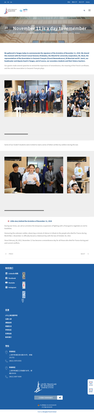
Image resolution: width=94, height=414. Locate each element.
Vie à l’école (74, 33)
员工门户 (81, 2)
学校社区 (8, 330)
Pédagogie (54, 33)
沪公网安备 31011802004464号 (48, 405)
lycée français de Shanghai (38, 33)
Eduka (88, 2)
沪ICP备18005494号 (47, 407)
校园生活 (8, 326)
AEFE (15, 33)
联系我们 (8, 337)
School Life (63, 33)
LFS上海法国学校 (11, 315)
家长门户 (74, 2)
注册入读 (8, 319)
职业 (69, 2)
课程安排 (8, 322)
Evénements (22, 33)
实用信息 (8, 333)
